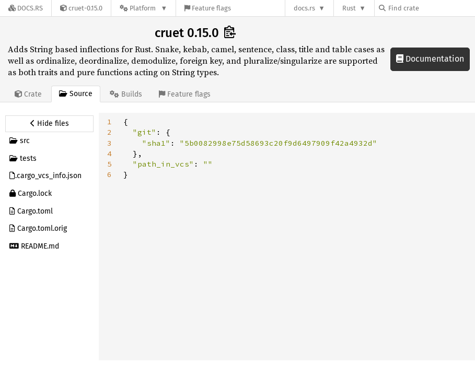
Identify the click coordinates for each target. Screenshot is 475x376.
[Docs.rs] (25, 8)
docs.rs (304, 8)
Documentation (430, 59)
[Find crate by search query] (431, 8)
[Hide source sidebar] (49, 124)
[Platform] (143, 8)
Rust (349, 8)
